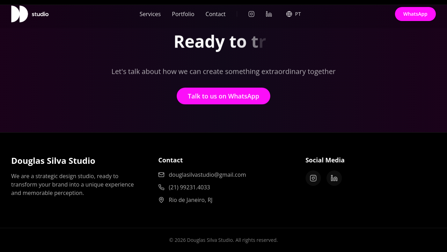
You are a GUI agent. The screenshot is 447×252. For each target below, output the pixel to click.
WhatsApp (415, 13)
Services (150, 12)
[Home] (30, 14)
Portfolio (183, 11)
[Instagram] (251, 14)
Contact (216, 11)
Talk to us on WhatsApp (223, 97)
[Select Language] (293, 13)
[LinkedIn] (269, 14)
